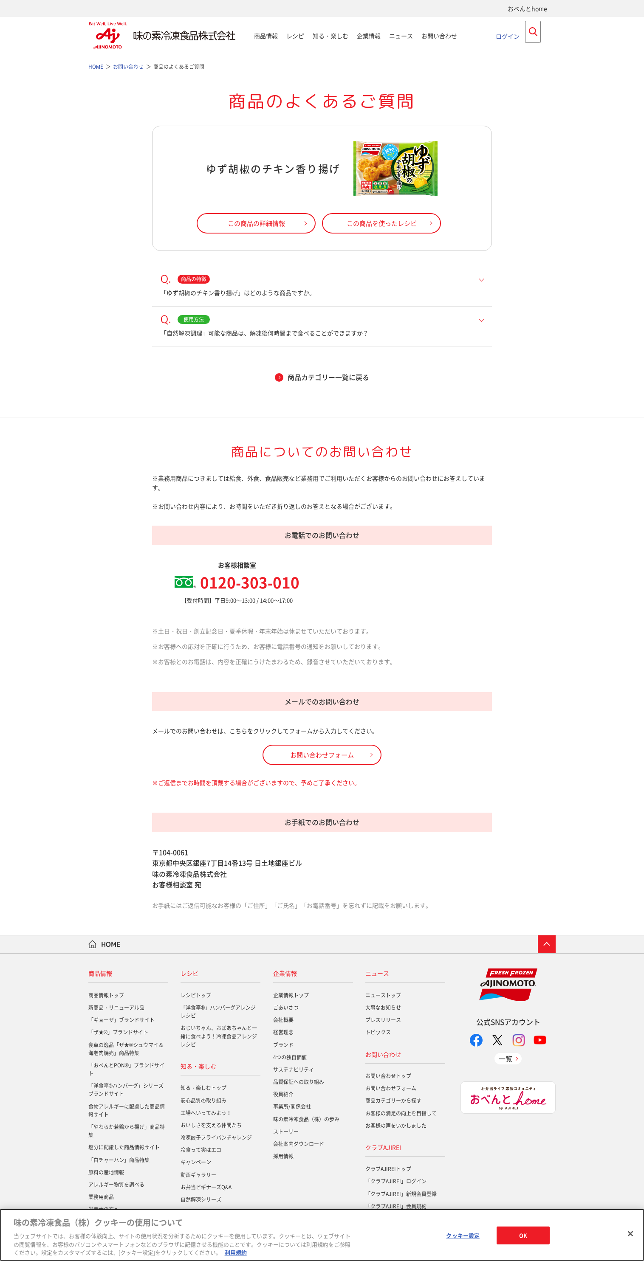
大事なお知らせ (383, 1007)
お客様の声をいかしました (396, 1125)
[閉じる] (630, 1233)
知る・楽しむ (330, 35)
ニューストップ (383, 995)
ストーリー (286, 1131)
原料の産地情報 (106, 1172)
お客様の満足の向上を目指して (401, 1113)
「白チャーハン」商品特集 (119, 1160)
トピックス (378, 1032)
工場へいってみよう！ (206, 1113)
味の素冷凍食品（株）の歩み (306, 1119)
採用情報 (283, 1156)
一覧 (505, 1058)
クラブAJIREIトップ (388, 1169)
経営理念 (283, 1032)
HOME (111, 944)
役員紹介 (283, 1094)
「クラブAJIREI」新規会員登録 (401, 1194)
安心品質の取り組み (203, 1100)
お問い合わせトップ (388, 1076)
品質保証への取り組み (298, 1082)
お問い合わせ (439, 35)
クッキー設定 (463, 1235)
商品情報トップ (106, 995)
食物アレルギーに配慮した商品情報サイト (126, 1110)
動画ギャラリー (198, 1175)
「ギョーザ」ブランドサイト (121, 1020)
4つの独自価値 (290, 1057)
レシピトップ (196, 995)
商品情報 (266, 35)
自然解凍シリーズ (201, 1199)
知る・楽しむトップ (203, 1088)
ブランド (283, 1045)
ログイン (508, 35)
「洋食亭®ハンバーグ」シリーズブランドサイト (126, 1090)
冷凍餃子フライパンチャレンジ (216, 1137)
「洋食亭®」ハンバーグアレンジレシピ (218, 1011)
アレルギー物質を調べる (116, 1184)
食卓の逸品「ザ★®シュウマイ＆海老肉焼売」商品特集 (126, 1049)
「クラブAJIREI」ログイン (396, 1181)
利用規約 (236, 1252)
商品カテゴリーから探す (393, 1100)
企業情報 (369, 35)
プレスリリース (383, 1020)
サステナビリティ (293, 1069)
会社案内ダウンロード (298, 1144)
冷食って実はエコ (201, 1150)
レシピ (295, 35)
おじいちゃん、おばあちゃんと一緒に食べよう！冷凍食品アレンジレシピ (219, 1036)
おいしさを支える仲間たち (211, 1125)
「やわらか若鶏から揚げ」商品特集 (126, 1131)
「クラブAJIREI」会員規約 (396, 1206)
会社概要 (283, 1020)
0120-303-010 (249, 582)
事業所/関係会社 (292, 1106)
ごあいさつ (286, 1007)
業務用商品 (101, 1197)
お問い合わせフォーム (390, 1088)
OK (523, 1235)
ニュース (401, 35)
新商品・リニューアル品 (116, 1007)
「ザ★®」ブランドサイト (118, 1032)
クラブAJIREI (383, 1147)
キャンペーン (196, 1162)
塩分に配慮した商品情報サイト (124, 1147)
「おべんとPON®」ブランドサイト (126, 1069)
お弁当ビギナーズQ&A (206, 1187)
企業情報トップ (291, 995)
